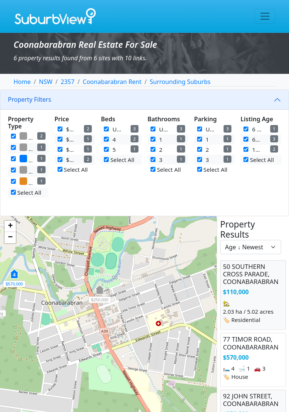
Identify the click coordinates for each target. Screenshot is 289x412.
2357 (68, 82)
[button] (100, 293)
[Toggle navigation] (264, 16)
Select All (26, 192)
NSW (45, 82)
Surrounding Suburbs (180, 82)
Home (22, 82)
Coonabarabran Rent (112, 82)
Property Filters (29, 99)
